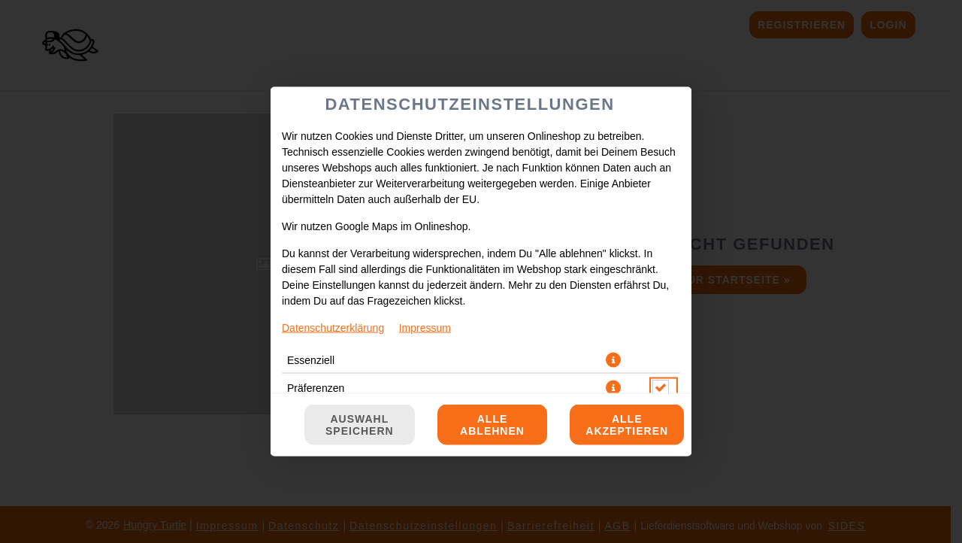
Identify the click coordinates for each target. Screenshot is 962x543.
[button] (613, 360)
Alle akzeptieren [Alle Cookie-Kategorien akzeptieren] (626, 425)
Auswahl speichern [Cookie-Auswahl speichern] (359, 425)
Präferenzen (315, 388)
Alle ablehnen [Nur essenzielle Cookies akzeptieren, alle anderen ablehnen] (492, 425)
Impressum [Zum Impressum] (425, 328)
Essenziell (310, 360)
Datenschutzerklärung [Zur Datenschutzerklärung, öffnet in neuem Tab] (333, 328)
